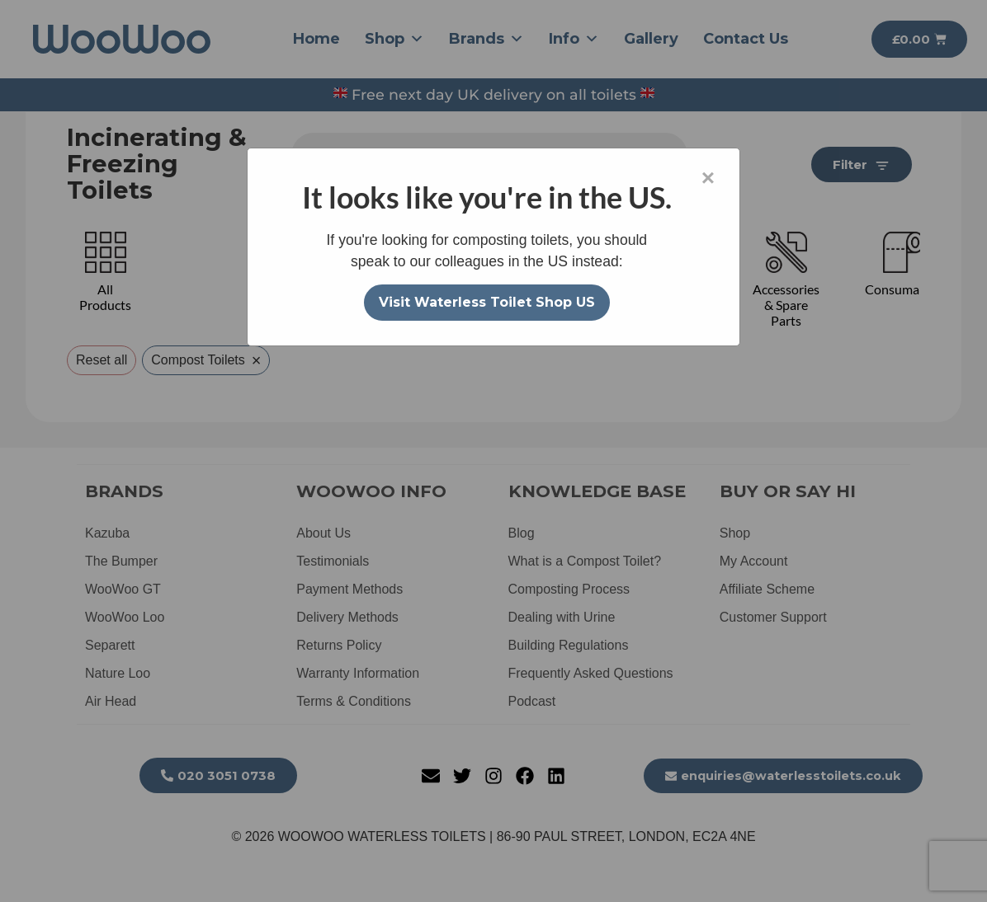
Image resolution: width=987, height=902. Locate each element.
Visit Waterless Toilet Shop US (487, 302)
